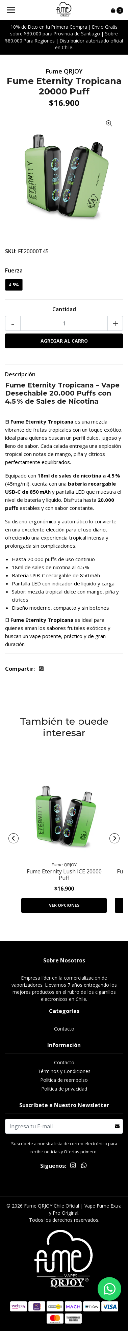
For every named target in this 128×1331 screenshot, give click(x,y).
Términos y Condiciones (64, 1071)
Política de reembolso (64, 1080)
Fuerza (14, 270)
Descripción (20, 374)
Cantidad (64, 309)
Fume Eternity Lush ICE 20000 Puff (64, 874)
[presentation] (13, 838)
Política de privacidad (64, 1089)
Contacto (64, 1028)
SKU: (11, 251)
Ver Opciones (64, 905)
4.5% (14, 285)
